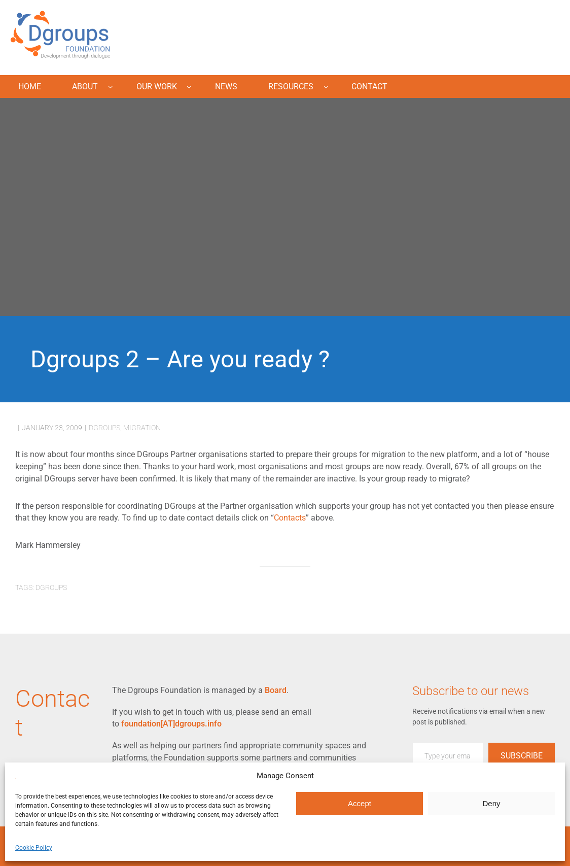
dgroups (104, 428)
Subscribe (522, 755)
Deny (491, 803)
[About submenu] (110, 86)
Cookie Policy (33, 847)
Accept (359, 803)
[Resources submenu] (326, 86)
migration (142, 428)
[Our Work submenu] (189, 86)
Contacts (290, 518)
